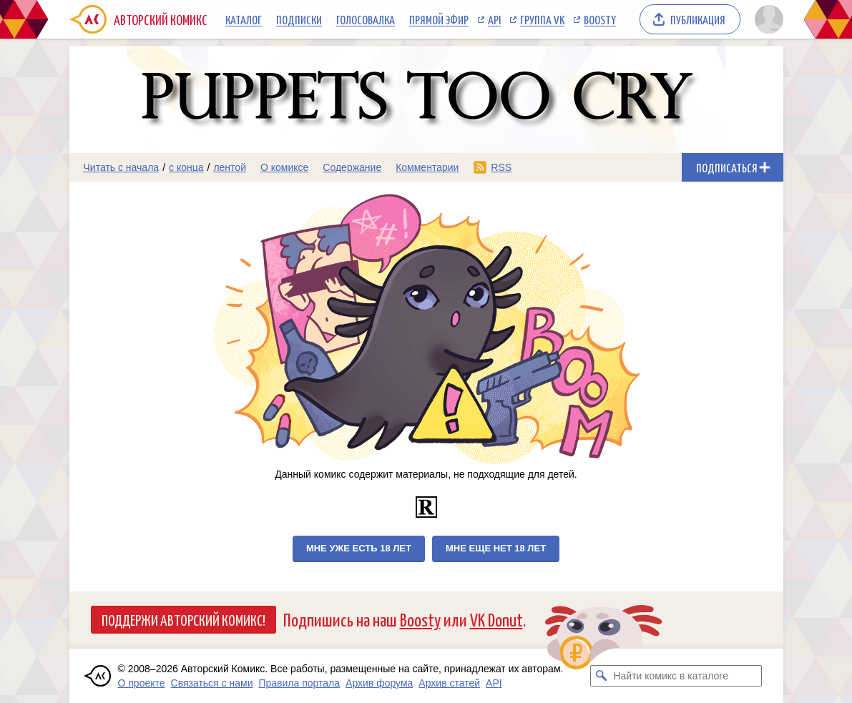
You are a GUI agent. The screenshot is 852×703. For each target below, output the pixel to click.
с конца (186, 167)
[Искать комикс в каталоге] (601, 676)
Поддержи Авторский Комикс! (183, 619)
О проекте (141, 683)
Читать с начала (122, 167)
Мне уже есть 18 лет (358, 548)
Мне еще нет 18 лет (496, 548)
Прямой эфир (439, 19)
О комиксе (284, 167)
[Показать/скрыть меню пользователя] (766, 19)
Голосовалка (365, 19)
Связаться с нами (212, 683)
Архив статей (449, 683)
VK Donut (496, 619)
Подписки (299, 19)
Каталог (243, 19)
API (494, 19)
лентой (229, 167)
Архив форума (379, 683)
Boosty (600, 19)
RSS (501, 167)
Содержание (352, 167)
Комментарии (427, 167)
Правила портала (299, 683)
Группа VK (542, 19)
